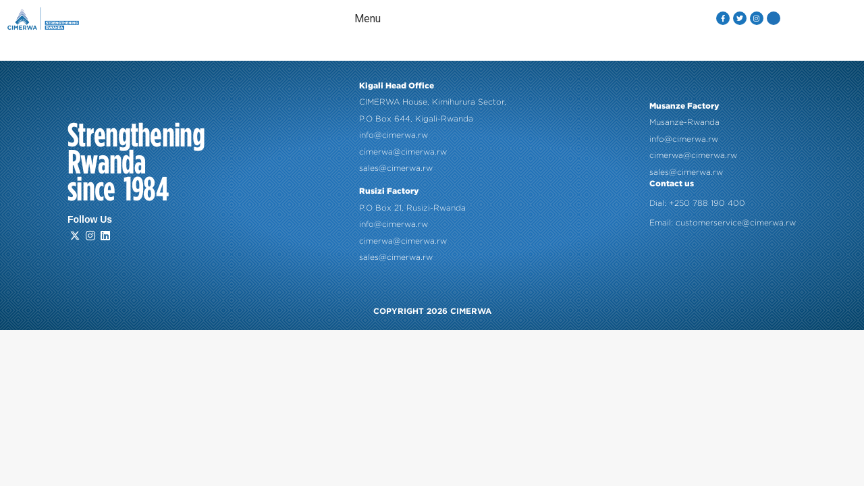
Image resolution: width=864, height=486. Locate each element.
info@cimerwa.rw (393, 133)
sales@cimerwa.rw (396, 165)
